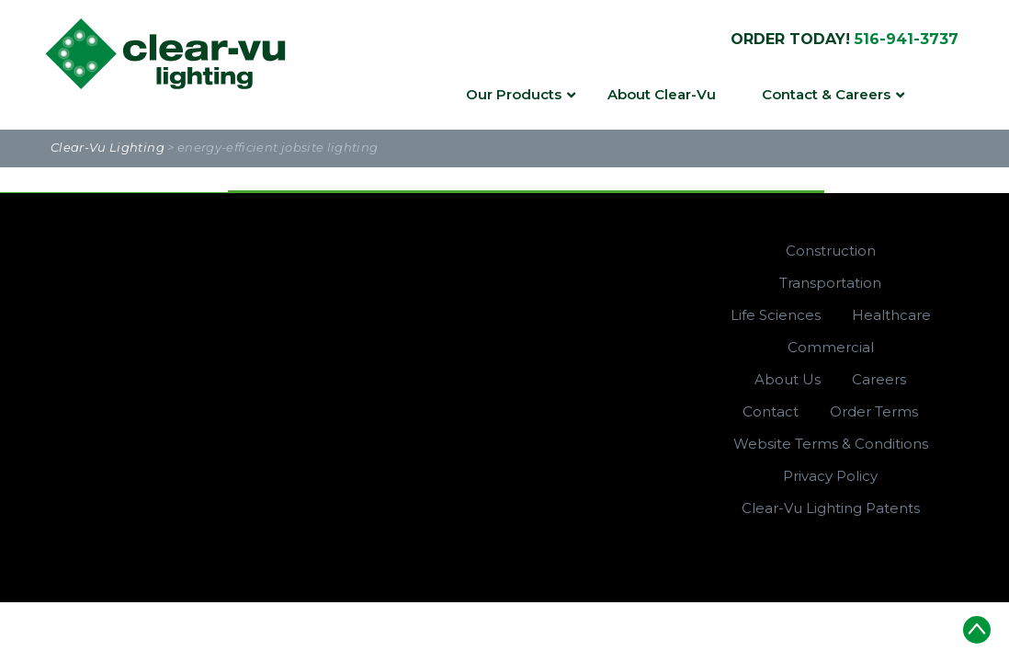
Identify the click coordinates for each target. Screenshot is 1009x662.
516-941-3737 (906, 39)
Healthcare (891, 315)
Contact (771, 411)
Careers (879, 379)
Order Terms (874, 411)
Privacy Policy (830, 476)
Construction (831, 250)
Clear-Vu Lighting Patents (831, 508)
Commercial (831, 347)
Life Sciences (776, 315)
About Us (787, 379)
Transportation (830, 282)
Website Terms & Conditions (830, 443)
